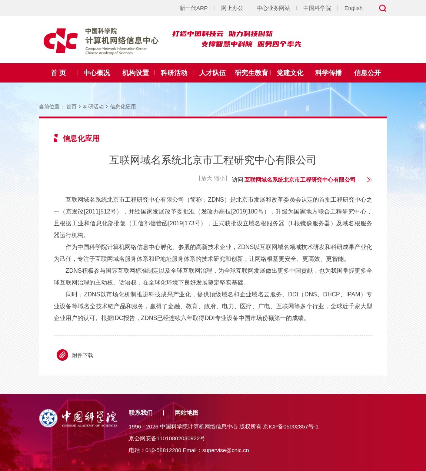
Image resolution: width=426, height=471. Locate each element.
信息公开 (367, 73)
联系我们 (141, 413)
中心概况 (96, 73)
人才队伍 (212, 73)
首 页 (58, 73)
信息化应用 (123, 107)
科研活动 (174, 73)
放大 (206, 178)
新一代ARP (194, 8)
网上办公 (232, 8)
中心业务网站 (273, 8)
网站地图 (187, 413)
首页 (71, 107)
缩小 (219, 178)
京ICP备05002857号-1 (291, 426)
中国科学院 (317, 8)
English (354, 8)
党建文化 (290, 73)
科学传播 (328, 73)
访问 (294, 180)
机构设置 (135, 73)
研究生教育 (251, 73)
